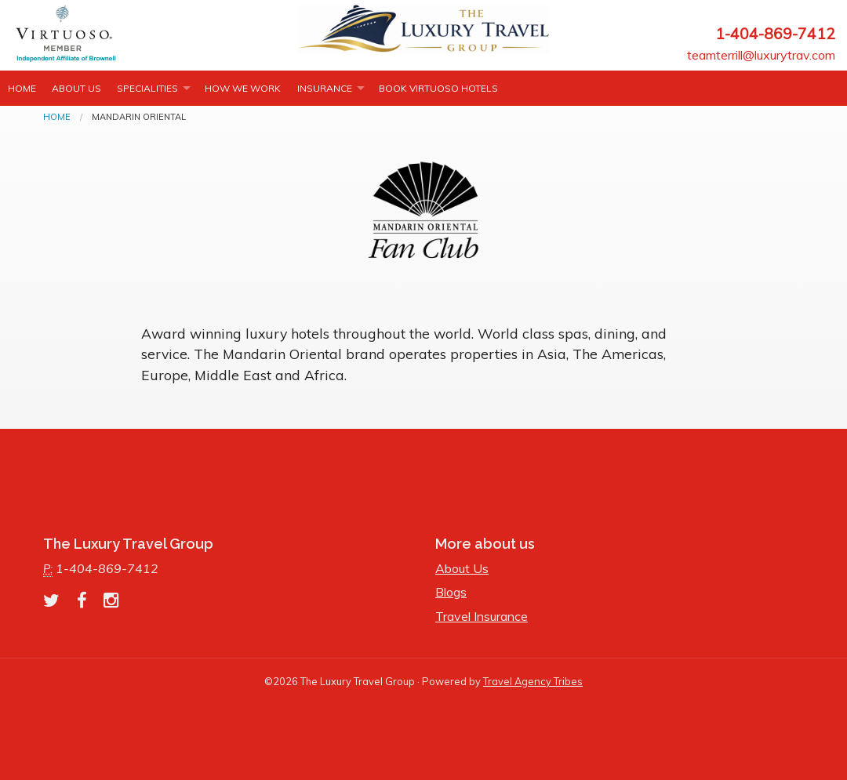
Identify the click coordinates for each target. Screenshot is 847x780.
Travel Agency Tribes (533, 681)
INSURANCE (324, 88)
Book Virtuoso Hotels (438, 88)
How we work (243, 88)
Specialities (147, 88)
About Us (76, 88)
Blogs (451, 592)
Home (22, 88)
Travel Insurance (481, 616)
